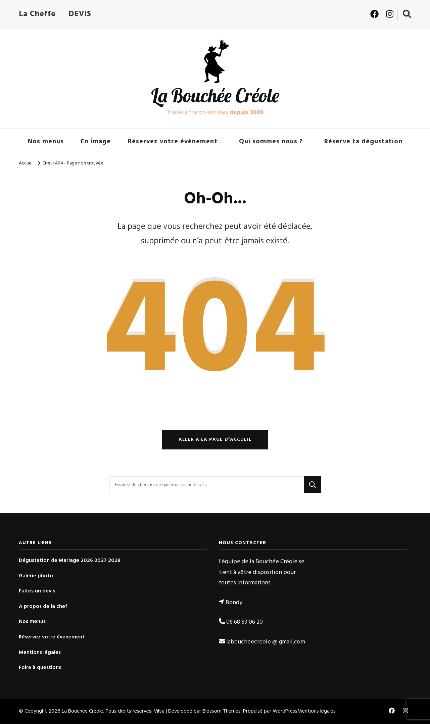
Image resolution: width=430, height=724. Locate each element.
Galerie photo (36, 576)
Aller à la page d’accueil (215, 440)
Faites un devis (37, 591)
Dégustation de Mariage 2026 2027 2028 (70, 561)
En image (96, 141)
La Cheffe (37, 14)
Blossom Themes (221, 712)
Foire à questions (40, 668)
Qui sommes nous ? (271, 141)
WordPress (285, 712)
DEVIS (79, 14)
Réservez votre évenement (52, 637)
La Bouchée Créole (215, 95)
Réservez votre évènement (173, 141)
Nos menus (46, 141)
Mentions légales (40, 653)
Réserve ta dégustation (363, 141)
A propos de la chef (43, 607)
